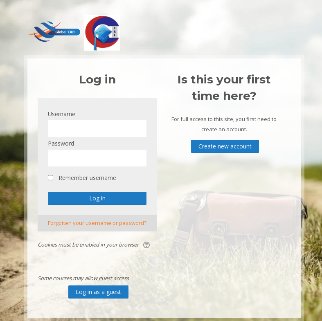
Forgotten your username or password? (97, 223)
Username (61, 114)
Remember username (87, 178)
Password (61, 143)
